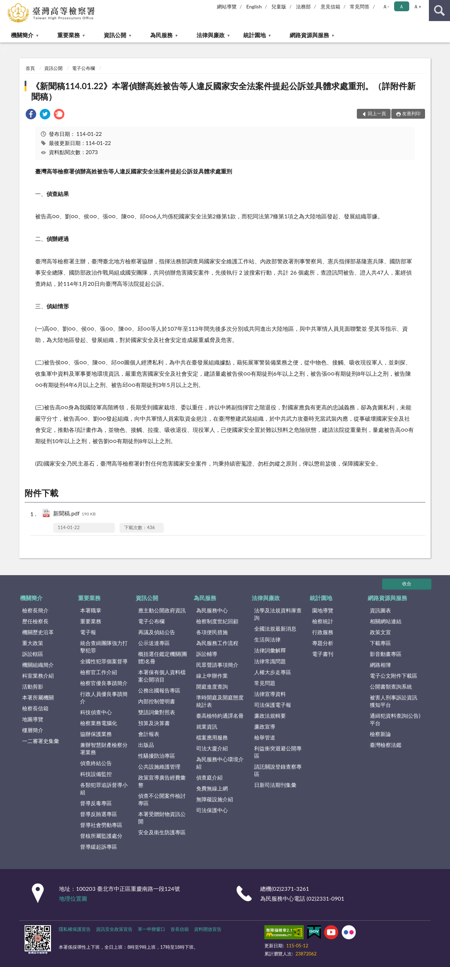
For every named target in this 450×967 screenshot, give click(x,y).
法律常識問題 (270, 661)
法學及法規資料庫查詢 (278, 614)
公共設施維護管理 (159, 766)
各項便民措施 (212, 632)
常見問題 (264, 683)
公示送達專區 (154, 643)
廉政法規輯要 (270, 715)
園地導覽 (322, 610)
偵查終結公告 (96, 763)
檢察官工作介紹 (98, 672)
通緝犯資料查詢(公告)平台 (395, 719)
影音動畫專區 (385, 654)
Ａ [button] (401, 6)
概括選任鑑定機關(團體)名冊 (162, 657)
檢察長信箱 (35, 708)
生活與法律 (267, 639)
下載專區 (380, 643)
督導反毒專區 (96, 803)
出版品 (146, 745)
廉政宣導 (264, 726)
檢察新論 (380, 734)
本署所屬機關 (38, 697)
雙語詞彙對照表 (156, 712)
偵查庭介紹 (209, 777)
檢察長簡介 (35, 610)
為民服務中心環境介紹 (220, 763)
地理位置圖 (73, 898)
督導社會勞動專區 (101, 825)
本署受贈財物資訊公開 (162, 817)
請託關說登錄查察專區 (278, 770)
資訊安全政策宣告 (114, 929)
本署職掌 (90, 610)
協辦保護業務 (96, 734)
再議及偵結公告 (156, 632)
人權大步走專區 (272, 672)
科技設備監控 (96, 774)
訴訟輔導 (206, 654)
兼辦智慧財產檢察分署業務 (104, 748)
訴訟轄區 (32, 654)
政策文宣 (380, 632)
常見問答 (359, 6)
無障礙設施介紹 (214, 799)
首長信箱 (180, 929)
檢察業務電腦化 (98, 723)
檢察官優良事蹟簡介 (104, 683)
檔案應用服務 (212, 737)
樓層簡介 (32, 730)
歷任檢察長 (35, 621)
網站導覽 (227, 6)
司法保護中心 (212, 810)
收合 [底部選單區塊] (406, 583)
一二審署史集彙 (40, 741)
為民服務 (161, 35)
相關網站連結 (385, 621)
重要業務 (68, 35)
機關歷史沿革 (38, 632)
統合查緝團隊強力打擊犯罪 (104, 646)
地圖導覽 (32, 719)
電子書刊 (322, 654)
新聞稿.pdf (74, 514)
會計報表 (148, 734)
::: (5, 5)
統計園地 (254, 35)
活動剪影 (32, 686)
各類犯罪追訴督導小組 (104, 788)
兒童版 (278, 6)
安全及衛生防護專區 (162, 832)
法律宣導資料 (270, 694)
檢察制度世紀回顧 (217, 621)
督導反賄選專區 (98, 814)
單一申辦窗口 (151, 929)
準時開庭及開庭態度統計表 (220, 701)
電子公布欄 (83, 68)
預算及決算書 (154, 723)
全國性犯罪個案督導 (104, 661)
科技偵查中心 (96, 712)
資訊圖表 (380, 610)
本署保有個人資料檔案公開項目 (162, 676)
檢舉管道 (264, 737)
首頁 (30, 68)
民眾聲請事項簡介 (217, 665)
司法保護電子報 (272, 705)
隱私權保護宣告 (75, 929)
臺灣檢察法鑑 (385, 745)
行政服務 (322, 632)
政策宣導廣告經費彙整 (162, 781)
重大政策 (32, 643)
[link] (31, 115)
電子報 (88, 632)
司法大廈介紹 (212, 748)
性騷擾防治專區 (156, 755)
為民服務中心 (212, 610)
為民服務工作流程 (217, 643)
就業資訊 (206, 726)
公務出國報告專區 (159, 690)
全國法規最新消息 (275, 628)
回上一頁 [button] (377, 113)
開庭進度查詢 (212, 686)
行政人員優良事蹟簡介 (104, 697)
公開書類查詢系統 (391, 686)
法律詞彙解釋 (270, 650)
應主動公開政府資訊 (162, 610)
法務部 (303, 6)
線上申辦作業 (212, 675)
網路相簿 (380, 665)
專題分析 (322, 643)
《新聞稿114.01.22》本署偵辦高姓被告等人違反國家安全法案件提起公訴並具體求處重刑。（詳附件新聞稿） (223, 91)
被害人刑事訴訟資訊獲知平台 (393, 701)
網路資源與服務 (309, 35)
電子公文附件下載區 (393, 675)
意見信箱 (330, 6)
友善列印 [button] (411, 113)
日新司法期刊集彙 (275, 785)
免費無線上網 (212, 788)
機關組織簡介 (38, 665)
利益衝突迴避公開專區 (278, 752)
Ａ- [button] (385, 6)
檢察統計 (322, 621)
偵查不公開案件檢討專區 (162, 799)
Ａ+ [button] (417, 6)
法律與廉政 (211, 35)
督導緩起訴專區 (98, 846)
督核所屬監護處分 (101, 836)
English (254, 6)
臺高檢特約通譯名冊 (220, 715)
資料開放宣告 (207, 929)
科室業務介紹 (38, 675)
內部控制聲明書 (156, 701)
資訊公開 (115, 35)
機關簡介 (22, 35)
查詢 (439, 10)
